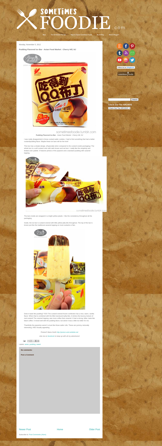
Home (60, 429)
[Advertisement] (59, 421)
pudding (32, 344)
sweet (38, 344)
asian (27, 344)
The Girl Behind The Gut (58, 35)
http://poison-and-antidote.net (67, 332)
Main (44, 35)
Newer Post (25, 429)
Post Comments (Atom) (37, 434)
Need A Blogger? (114, 35)
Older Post (94, 429)
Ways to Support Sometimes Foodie (81, 35)
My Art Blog (100, 35)
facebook (51, 336)
